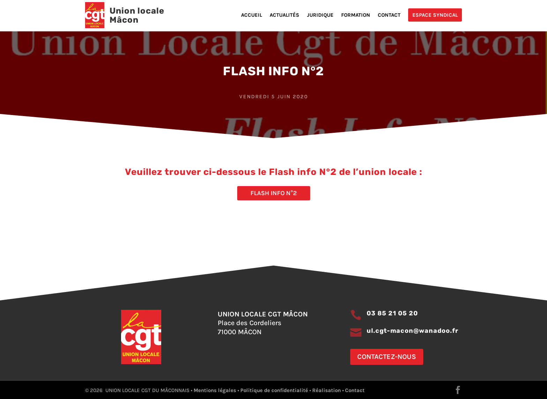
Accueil (251, 15)
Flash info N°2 (273, 193)
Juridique (320, 15)
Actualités (284, 15)
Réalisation (326, 390)
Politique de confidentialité (274, 390)
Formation (355, 15)
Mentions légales (215, 390)
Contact (389, 15)
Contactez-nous (386, 357)
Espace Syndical (435, 15)
